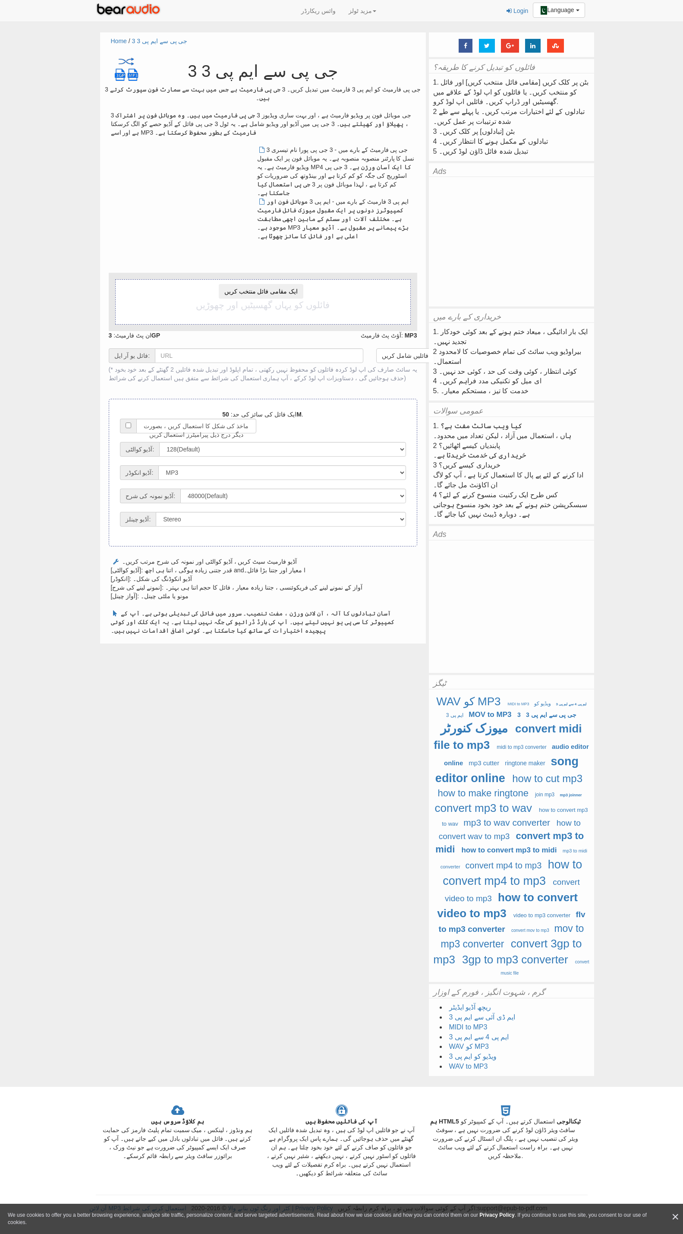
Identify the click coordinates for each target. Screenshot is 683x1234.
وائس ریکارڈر (318, 10)
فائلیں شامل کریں (405, 355)
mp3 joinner (571, 795)
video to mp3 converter (541, 915)
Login (517, 10)
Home (119, 41)
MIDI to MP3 (518, 704)
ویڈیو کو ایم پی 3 (473, 1056)
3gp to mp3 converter (515, 959)
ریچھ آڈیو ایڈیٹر (470, 1007)
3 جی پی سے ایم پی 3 (160, 41)
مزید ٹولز (362, 10)
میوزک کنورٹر (474, 728)
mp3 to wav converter (506, 822)
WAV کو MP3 (468, 701)
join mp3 (544, 795)
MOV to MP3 (490, 714)
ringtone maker (525, 763)
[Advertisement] (183, 205)
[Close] (675, 1217)
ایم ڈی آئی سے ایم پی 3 (482, 1017)
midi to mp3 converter (521, 747)
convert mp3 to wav (483, 808)
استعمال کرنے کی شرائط (141, 378)
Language (558, 10)
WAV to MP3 (468, 1066)
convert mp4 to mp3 (504, 865)
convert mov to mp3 (530, 930)
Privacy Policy (496, 1215)
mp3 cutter (484, 763)
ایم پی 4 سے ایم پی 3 (571, 704)
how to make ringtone (484, 793)
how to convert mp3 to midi (509, 850)
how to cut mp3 (547, 778)
